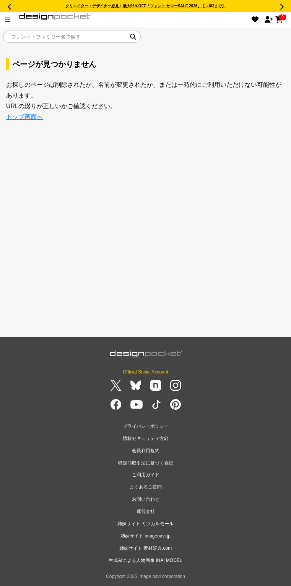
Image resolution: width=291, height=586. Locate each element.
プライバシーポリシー (146, 426)
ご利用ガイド (145, 474)
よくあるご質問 (146, 487)
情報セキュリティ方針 (146, 438)
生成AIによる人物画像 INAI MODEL (145, 560)
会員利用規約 (145, 450)
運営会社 (146, 511)
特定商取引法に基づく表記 (145, 463)
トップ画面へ (24, 117)
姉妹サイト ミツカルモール (145, 523)
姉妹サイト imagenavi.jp (145, 536)
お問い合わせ (145, 499)
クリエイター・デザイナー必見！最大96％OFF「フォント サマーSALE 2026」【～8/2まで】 (145, 6)
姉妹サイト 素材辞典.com (145, 548)
